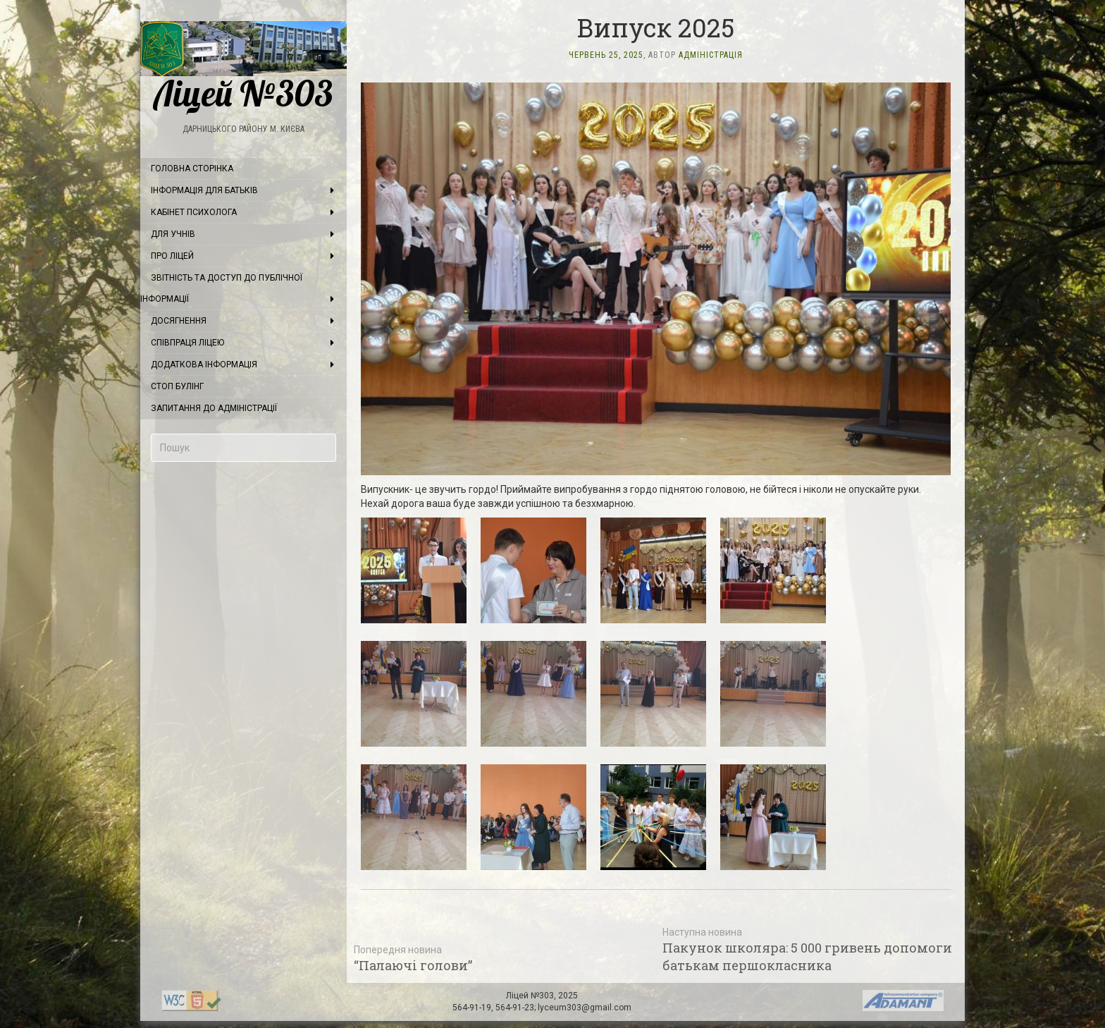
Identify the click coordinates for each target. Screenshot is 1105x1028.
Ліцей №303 (243, 66)
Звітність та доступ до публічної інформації (221, 288)
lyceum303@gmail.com (584, 1007)
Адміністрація (711, 55)
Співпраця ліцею (187, 343)
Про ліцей (172, 256)
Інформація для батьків (204, 190)
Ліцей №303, (532, 996)
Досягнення (178, 321)
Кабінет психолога (194, 212)
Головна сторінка (192, 168)
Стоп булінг (177, 386)
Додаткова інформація (204, 364)
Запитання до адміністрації (214, 408)
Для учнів (173, 234)
